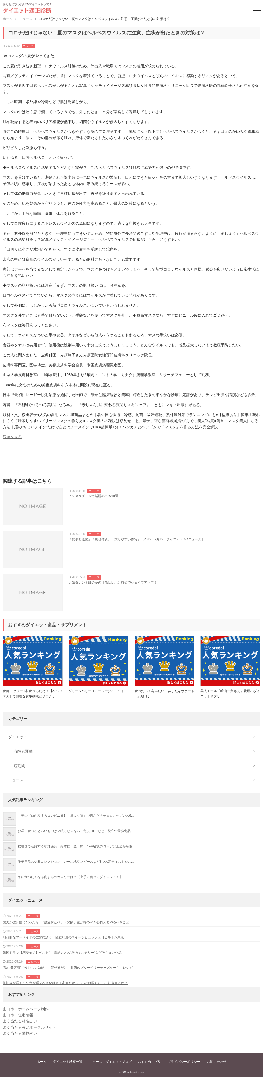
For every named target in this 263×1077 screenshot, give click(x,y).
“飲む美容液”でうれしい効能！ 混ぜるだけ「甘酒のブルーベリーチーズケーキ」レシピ (68, 968)
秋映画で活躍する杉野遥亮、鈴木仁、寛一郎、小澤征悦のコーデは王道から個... (76, 846)
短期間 (19, 765)
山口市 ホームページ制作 (26, 1009)
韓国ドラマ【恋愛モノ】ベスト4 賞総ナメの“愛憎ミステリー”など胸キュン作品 (62, 953)
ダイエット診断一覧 (67, 1062)
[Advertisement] (131, 460)
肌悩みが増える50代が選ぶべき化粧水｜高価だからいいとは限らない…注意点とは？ (65, 983)
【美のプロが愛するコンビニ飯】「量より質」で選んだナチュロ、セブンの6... (76, 816)
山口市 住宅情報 (18, 1015)
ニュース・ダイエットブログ (110, 1062)
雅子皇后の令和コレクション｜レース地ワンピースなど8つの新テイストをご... (76, 862)
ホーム (41, 1062)
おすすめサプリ (149, 1062)
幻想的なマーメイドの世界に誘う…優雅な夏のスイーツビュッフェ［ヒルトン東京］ (65, 937)
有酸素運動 (23, 751)
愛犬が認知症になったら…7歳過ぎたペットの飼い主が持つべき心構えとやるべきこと (66, 922)
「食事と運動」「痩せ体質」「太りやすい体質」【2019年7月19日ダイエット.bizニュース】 (136, 539)
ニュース (28, 46)
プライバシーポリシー (183, 1062)
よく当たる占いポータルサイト (29, 1027)
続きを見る (12, 437)
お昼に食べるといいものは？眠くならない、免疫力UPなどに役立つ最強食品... (75, 831)
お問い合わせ (216, 1062)
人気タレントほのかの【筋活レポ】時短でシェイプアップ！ (113, 582)
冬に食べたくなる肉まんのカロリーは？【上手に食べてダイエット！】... (71, 877)
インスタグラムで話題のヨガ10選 (93, 496)
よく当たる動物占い (20, 1033)
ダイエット (17, 737)
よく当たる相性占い (20, 1021)
